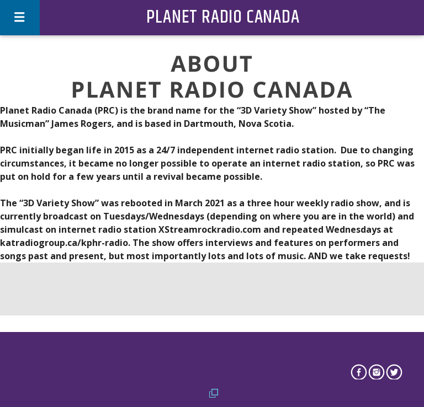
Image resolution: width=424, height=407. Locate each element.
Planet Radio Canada (222, 17)
